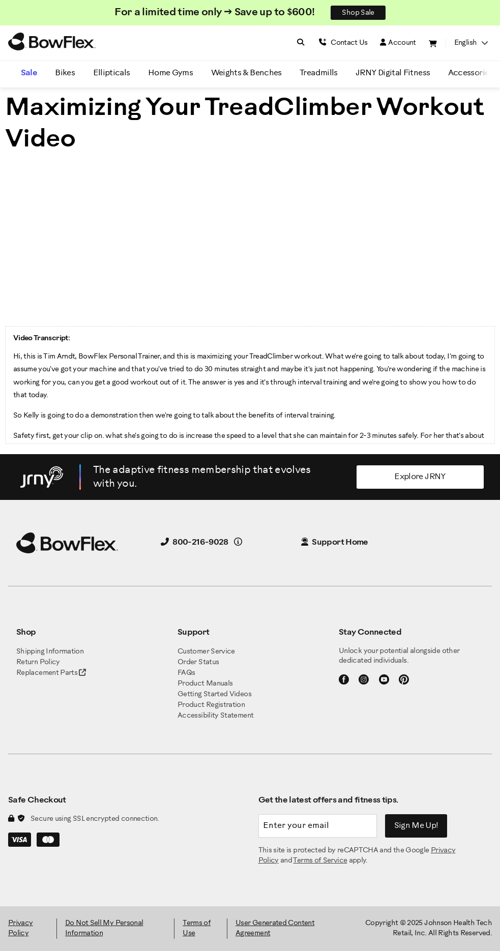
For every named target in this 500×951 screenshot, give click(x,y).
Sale (29, 73)
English (471, 43)
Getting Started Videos (214, 694)
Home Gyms (170, 73)
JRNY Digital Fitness (393, 73)
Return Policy (38, 662)
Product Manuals (205, 684)
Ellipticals (111, 73)
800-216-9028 (194, 542)
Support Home (334, 542)
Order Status (198, 662)
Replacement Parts (51, 673)
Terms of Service (320, 861)
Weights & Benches (246, 73)
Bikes (65, 73)
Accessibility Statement (215, 716)
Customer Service (206, 652)
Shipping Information (49, 652)
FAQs (186, 673)
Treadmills (319, 73)
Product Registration (211, 705)
